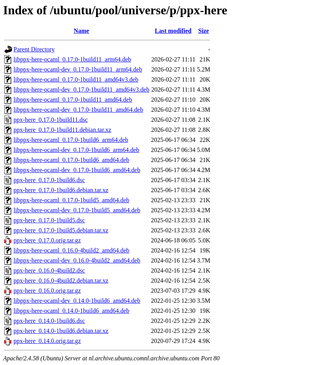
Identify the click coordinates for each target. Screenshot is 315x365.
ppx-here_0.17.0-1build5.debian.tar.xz (61, 230)
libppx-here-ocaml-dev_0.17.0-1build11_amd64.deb (78, 109)
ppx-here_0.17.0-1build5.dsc (49, 220)
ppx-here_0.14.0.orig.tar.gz (47, 341)
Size (203, 30)
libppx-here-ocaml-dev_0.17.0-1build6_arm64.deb (76, 150)
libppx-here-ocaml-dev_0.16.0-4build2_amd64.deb (77, 260)
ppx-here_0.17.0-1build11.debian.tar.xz (62, 129)
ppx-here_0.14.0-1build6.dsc (49, 320)
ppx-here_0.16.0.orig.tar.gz (47, 290)
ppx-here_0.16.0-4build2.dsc (49, 270)
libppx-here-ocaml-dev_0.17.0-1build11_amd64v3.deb (81, 89)
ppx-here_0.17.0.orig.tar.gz (47, 240)
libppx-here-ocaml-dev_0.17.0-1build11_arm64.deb (78, 69)
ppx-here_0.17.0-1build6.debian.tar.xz (61, 190)
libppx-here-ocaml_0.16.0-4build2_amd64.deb (71, 250)
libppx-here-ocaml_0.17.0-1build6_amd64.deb (71, 160)
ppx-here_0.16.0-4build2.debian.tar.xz (61, 280)
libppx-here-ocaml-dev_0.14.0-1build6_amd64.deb (77, 300)
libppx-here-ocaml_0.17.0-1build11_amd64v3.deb (76, 79)
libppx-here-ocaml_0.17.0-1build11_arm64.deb (72, 59)
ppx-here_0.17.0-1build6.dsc (49, 180)
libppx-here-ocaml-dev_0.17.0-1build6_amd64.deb (77, 170)
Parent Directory (34, 49)
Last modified (173, 30)
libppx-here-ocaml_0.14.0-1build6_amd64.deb (71, 310)
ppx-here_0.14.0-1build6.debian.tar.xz (61, 330)
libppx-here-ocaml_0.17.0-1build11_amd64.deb (73, 99)
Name (81, 30)
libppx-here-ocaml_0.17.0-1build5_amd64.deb (71, 200)
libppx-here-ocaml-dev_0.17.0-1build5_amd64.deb (77, 210)
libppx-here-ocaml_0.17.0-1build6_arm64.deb (71, 139)
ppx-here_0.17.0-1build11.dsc (51, 119)
